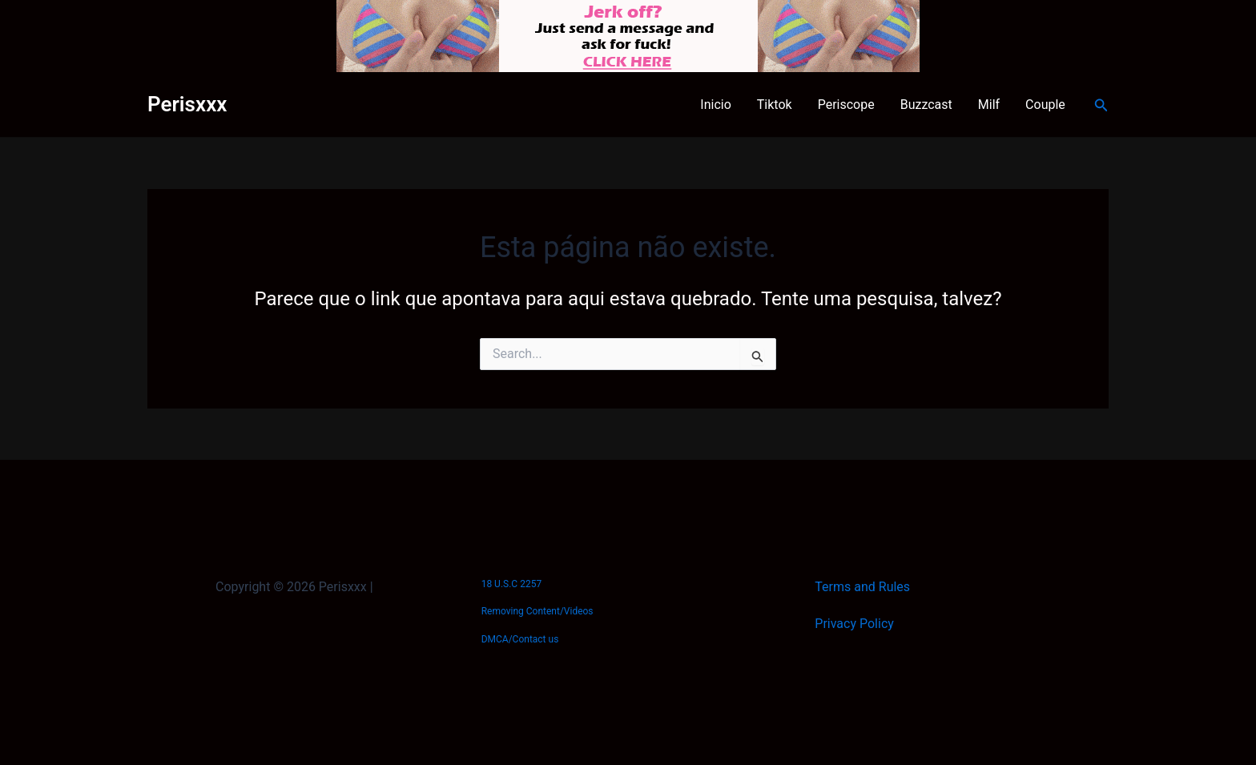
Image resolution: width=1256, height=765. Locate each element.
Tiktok (774, 104)
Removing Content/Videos (537, 611)
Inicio (715, 104)
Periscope (846, 104)
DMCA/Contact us (520, 639)
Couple (1045, 104)
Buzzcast (926, 104)
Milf (989, 104)
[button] (1101, 105)
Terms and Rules (862, 586)
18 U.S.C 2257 (511, 584)
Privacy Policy (854, 623)
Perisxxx (187, 104)
